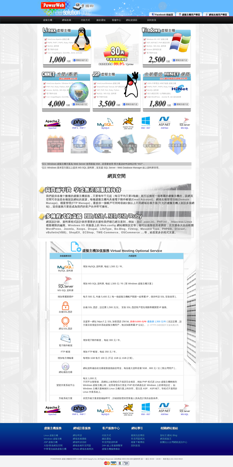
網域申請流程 (79, 442)
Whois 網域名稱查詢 (83, 449)
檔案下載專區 (138, 442)
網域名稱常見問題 (82, 445)
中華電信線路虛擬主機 (55, 449)
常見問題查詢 (138, 438)
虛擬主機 (47, 20)
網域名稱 (66, 20)
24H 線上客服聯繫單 (112, 445)
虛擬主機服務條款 (111, 449)
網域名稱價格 (79, 438)
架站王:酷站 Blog (168, 435)
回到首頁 (151, 20)
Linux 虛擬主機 (51, 435)
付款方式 (85, 20)
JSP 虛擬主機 (51, 442)
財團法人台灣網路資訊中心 (173, 442)
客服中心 (116, 20)
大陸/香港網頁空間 (53, 445)
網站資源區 (131, 20)
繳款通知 (101, 20)
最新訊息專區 (138, 435)
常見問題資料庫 (110, 442)
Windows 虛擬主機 (53, 439)
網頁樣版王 (165, 438)
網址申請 (77, 435)
